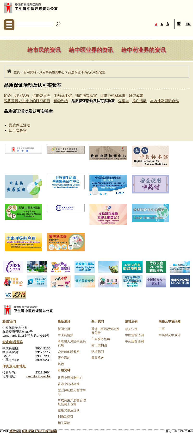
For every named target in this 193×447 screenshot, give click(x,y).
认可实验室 (18, 130)
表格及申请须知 (170, 321)
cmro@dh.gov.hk (38, 376)
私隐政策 (27, 431)
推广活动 (139, 101)
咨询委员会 (41, 95)
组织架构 (21, 95)
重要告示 (15, 431)
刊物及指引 (65, 416)
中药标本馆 (63, 95)
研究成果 (136, 95)
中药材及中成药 (170, 335)
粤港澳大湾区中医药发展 (72, 343)
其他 (61, 364)
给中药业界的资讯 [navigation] (143, 50)
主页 (17, 72)
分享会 (123, 101)
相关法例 (131, 329)
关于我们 (97, 321)
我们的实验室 (86, 95)
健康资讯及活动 (69, 410)
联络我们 (97, 351)
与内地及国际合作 (164, 101)
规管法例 (131, 321)
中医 (162, 329)
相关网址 (64, 423)
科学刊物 (61, 101)
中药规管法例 (134, 341)
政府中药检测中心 (51, 72)
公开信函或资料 (69, 351)
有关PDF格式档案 (45, 431)
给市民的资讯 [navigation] (44, 50)
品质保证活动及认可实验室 (87, 72)
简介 (7, 95)
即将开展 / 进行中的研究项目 (27, 101)
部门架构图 (99, 345)
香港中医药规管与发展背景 (105, 331)
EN (188, 24)
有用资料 (30, 72)
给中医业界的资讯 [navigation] (91, 50)
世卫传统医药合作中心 (72, 392)
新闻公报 (64, 329)
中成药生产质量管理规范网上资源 (72, 402)
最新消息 (64, 321)
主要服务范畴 (100, 339)
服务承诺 (97, 358)
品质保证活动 (19, 125)
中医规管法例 (134, 335)
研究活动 (64, 358)
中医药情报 (65, 335)
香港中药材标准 (112, 95)
